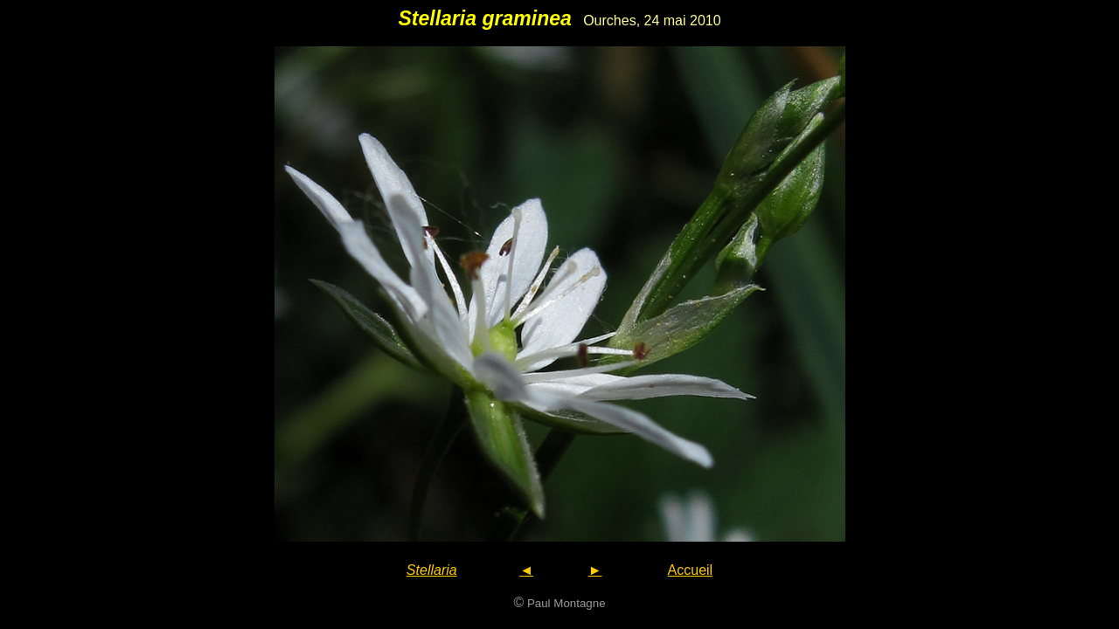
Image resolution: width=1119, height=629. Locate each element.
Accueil (690, 570)
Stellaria (432, 570)
